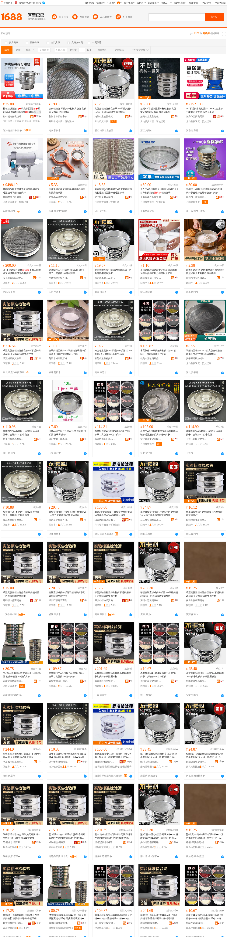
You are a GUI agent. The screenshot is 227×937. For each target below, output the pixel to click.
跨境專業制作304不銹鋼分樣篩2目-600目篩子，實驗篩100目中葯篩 (113, 352)
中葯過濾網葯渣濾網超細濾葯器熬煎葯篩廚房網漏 (67, 191)
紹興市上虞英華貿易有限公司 (105, 116)
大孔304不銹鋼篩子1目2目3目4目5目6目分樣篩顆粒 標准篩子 (159, 191)
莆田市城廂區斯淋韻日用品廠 (59, 358)
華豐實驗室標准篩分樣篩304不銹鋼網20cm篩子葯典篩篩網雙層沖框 (21, 352)
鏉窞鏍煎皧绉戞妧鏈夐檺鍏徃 (150, 761)
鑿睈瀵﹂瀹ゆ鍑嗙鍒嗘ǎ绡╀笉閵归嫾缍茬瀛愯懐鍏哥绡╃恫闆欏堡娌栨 (67, 836)
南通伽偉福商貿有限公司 (196, 600)
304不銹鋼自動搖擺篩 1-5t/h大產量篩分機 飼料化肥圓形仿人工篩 (204, 110)
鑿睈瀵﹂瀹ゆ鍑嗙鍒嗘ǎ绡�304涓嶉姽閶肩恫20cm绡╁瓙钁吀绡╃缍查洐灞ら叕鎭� (205, 755)
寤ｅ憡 (37, 112)
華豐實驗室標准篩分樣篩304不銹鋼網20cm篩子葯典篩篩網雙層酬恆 (159, 514)
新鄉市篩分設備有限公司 (13, 197)
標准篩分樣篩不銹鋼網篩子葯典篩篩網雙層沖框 (204, 514)
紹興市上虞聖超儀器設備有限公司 (150, 116)
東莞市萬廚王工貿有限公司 (105, 278)
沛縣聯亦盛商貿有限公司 (13, 600)
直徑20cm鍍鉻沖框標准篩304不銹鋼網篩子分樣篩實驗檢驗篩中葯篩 (204, 191)
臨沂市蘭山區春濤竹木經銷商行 (59, 439)
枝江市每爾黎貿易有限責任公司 (150, 519)
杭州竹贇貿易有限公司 (13, 439)
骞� (37, 116)
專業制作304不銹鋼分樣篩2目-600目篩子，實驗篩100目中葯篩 (67, 272)
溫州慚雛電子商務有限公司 (196, 519)
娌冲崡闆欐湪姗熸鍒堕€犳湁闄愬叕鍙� (59, 923)
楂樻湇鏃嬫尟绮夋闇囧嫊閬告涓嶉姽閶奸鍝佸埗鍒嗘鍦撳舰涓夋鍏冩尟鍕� (21, 110)
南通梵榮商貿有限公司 (59, 278)
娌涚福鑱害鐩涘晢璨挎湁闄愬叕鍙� (59, 842)
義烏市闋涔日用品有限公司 (59, 681)
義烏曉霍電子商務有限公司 (150, 278)
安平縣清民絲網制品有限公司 (196, 358)
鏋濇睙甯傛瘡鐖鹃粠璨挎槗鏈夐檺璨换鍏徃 (196, 761)
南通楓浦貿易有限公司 (13, 761)
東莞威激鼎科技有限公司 (105, 358)
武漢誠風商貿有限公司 (13, 358)
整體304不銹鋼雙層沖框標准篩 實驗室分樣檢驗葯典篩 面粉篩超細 (158, 110)
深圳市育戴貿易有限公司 (150, 600)
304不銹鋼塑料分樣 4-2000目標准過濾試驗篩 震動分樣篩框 (22, 272)
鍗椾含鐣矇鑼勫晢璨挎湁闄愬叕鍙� (150, 923)
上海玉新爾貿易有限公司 (196, 439)
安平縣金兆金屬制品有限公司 (105, 197)
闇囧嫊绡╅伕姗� (12, 121)
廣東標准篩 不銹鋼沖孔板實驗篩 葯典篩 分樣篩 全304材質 (67, 110)
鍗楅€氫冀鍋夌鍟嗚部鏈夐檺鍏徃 (196, 842)
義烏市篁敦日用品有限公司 (150, 358)
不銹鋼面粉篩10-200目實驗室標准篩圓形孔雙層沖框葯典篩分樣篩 (204, 352)
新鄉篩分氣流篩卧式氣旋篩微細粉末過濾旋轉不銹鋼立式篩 (21, 191)
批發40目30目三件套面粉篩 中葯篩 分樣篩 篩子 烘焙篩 (67, 433)
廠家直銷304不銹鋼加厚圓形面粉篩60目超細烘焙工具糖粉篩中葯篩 (205, 272)
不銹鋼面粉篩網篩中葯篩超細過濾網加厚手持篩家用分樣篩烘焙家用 (158, 272)
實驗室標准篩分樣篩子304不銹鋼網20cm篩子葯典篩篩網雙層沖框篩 (113, 110)
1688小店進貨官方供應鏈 (59, 197)
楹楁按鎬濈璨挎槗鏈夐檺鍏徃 (196, 923)
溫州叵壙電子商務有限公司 (59, 600)
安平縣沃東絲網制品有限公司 (150, 439)
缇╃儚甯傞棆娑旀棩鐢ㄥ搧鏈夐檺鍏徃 (105, 923)
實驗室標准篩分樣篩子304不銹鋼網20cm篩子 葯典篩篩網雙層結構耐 (67, 514)
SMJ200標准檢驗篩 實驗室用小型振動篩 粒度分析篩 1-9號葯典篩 (22, 675)
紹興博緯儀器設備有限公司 (105, 519)
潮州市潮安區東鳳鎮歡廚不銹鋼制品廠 (196, 278)
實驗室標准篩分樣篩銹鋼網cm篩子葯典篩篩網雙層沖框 (113, 272)
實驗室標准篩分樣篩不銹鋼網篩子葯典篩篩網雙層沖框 (67, 594)
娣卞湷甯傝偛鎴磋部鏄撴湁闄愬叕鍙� (150, 842)
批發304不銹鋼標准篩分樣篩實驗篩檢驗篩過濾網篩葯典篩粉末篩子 (159, 433)
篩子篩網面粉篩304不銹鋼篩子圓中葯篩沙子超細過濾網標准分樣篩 (67, 352)
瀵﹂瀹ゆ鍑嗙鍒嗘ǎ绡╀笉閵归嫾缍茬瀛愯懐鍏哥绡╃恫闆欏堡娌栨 (113, 836)
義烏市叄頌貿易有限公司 (13, 519)
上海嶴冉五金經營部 (150, 197)
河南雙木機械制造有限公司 (13, 681)
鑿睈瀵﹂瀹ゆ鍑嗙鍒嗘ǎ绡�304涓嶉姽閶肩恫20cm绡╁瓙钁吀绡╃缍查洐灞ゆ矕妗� (205, 836)
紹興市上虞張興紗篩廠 (196, 197)
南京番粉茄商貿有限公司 (105, 681)
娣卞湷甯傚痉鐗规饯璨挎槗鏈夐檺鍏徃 (13, 923)
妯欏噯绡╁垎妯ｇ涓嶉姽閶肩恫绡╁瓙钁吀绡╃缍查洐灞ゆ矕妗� (21, 836)
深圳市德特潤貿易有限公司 (105, 600)
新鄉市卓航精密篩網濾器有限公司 (59, 116)
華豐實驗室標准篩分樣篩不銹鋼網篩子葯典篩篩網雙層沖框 (21, 594)
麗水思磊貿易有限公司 (150, 681)
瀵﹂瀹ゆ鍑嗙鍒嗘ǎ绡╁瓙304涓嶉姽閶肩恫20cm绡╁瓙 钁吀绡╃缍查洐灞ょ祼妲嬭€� (158, 755)
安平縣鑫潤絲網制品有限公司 (13, 278)
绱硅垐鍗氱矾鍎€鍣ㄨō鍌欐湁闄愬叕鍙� (105, 761)
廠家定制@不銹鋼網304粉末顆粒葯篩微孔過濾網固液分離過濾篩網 (113, 191)
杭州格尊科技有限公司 (59, 519)
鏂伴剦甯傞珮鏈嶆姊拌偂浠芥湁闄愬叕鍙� (13, 116)
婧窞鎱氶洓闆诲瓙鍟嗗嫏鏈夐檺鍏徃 (13, 842)
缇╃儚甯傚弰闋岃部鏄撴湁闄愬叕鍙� (59, 761)
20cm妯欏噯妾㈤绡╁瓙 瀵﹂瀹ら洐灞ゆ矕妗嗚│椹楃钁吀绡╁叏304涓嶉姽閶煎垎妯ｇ (113, 755)
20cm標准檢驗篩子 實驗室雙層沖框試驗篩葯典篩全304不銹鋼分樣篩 (113, 514)
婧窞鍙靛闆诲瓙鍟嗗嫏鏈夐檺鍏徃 (105, 842)
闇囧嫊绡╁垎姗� (31, 121)
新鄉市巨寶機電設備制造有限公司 (196, 116)
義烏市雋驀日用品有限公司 (105, 439)
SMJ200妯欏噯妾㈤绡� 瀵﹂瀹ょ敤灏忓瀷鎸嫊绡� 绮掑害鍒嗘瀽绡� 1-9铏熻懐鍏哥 (67, 917)
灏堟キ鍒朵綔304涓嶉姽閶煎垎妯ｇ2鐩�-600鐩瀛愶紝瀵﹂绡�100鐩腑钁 (67, 755)
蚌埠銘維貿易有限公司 (196, 681)
